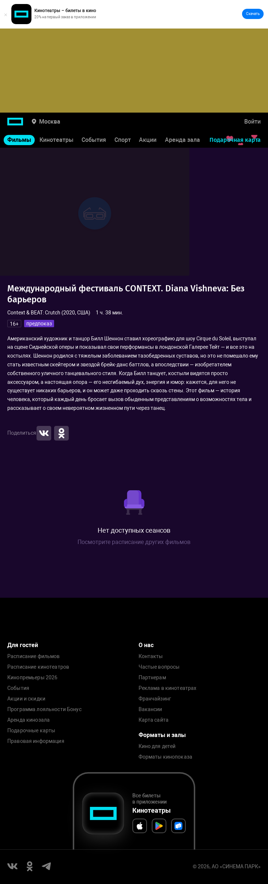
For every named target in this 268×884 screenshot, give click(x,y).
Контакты (151, 656)
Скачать (253, 14)
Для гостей (22, 645)
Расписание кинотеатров (38, 667)
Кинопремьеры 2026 (32, 677)
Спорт (122, 139)
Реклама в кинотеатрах (168, 688)
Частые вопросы (159, 667)
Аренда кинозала (28, 720)
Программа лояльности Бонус (44, 709)
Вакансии (150, 709)
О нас (146, 645)
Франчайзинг (155, 699)
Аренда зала (182, 139)
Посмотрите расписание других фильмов (134, 542)
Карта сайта (154, 720)
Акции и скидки (26, 699)
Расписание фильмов (33, 656)
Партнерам (152, 677)
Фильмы (19, 139)
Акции (147, 139)
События (94, 139)
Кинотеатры (56, 139)
